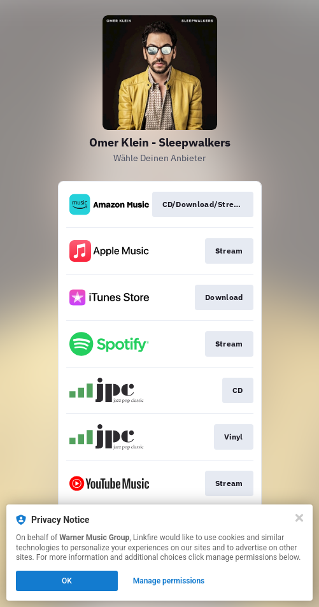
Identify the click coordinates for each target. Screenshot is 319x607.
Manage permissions (169, 580)
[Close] (299, 518)
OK (67, 580)
